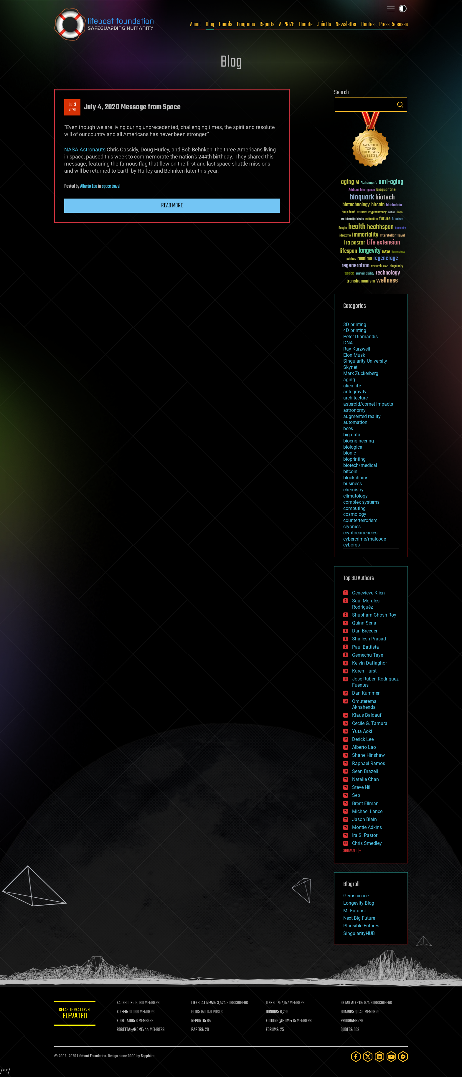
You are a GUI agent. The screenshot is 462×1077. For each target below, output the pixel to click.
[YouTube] (391, 1056)
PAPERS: (197, 1030)
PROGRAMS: (350, 1021)
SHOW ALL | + (352, 851)
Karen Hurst (364, 671)
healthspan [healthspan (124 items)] (380, 227)
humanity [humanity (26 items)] (400, 228)
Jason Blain (364, 819)
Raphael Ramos (368, 763)
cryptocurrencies (360, 533)
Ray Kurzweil (356, 349)
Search (400, 105)
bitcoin (350, 471)
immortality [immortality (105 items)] (365, 234)
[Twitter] (367, 1056)
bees (348, 428)
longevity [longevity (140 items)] (370, 251)
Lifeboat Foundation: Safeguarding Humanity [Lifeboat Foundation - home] (104, 24)
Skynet (350, 367)
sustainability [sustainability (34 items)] (365, 274)
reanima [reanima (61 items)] (364, 258)
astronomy (354, 410)
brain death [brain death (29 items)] (348, 212)
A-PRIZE (286, 24)
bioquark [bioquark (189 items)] (362, 197)
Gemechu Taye (367, 655)
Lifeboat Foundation (91, 1056)
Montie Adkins (367, 827)
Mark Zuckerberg (360, 373)
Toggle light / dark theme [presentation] (403, 8)
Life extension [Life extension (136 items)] (383, 243)
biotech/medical (360, 465)
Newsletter (346, 24)
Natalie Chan (365, 779)
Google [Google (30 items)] (343, 228)
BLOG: (195, 1012)
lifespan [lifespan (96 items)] (348, 251)
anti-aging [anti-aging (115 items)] (391, 182)
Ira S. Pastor (364, 835)
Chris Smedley (367, 843)
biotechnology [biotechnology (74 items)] (356, 205)
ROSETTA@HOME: (130, 1030)
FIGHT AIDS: (126, 1021)
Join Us (324, 24)
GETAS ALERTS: (352, 1003)
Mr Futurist (354, 911)
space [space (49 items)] (349, 273)
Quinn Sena (364, 623)
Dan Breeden (365, 631)
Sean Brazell (365, 771)
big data (351, 434)
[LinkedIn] (379, 1056)
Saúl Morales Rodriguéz (366, 604)
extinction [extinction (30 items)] (371, 219)
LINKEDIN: (273, 1003)
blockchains (355, 477)
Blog (210, 24)
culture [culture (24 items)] (391, 212)
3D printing (354, 324)
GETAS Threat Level (75, 1014)
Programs (246, 24)
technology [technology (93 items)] (388, 273)
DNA (348, 343)
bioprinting (354, 459)
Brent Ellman (365, 803)
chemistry (353, 490)
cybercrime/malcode (364, 539)
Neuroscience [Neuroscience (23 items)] (398, 252)
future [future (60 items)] (384, 219)
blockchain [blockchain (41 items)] (394, 205)
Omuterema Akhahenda (364, 704)
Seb (356, 795)
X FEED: (122, 1012)
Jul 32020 (72, 107)
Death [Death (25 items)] (399, 212)
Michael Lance (367, 811)
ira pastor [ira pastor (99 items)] (354, 242)
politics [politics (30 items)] (351, 259)
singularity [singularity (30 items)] (396, 266)
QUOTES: (347, 1030)
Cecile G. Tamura (369, 723)
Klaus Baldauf (367, 715)
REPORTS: (198, 1021)
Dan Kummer (366, 693)
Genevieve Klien (368, 593)
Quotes (367, 24)
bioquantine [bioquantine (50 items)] (386, 189)
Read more (172, 206)
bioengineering (358, 441)
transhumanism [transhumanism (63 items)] (360, 281)
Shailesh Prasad (369, 639)
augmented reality (362, 416)
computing (354, 508)
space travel (111, 186)
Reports (267, 24)
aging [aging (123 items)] (347, 182)
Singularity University (365, 361)
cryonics (352, 526)
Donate (306, 24)
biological (353, 447)
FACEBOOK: (125, 1003)
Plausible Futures (361, 926)
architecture (355, 398)
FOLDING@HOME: (279, 1021)
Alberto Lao (88, 186)
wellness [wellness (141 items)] (387, 281)
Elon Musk (354, 355)
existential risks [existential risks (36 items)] (352, 219)
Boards (225, 24)
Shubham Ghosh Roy (374, 615)
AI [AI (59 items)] (357, 183)
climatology (355, 496)
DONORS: (272, 1012)
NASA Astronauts (84, 149)
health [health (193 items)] (357, 227)
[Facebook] (356, 1056)
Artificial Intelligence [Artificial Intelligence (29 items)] (362, 190)
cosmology (354, 514)
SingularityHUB (359, 933)
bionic (349, 453)
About (195, 24)
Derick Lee (363, 739)
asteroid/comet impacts (368, 404)
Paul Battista (365, 647)
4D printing (354, 330)
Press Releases (393, 24)
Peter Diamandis (360, 336)
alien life (352, 386)
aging (349, 379)
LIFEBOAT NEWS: (203, 1003)
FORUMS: (273, 1030)
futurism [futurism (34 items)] (397, 219)
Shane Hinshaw (368, 755)
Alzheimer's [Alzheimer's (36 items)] (369, 183)
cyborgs (351, 545)
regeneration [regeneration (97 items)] (355, 265)
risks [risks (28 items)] (385, 266)
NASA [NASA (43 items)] (386, 252)
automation (355, 422)
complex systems (361, 502)
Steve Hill (362, 787)
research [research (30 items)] (376, 266)
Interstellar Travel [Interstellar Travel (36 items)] (392, 236)
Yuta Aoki (362, 731)
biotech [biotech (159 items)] (385, 197)
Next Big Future (359, 918)
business (352, 483)
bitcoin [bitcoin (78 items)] (378, 205)
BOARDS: (347, 1012)
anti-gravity (355, 391)
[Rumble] (403, 1056)
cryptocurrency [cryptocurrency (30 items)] (377, 212)
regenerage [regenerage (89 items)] (385, 258)
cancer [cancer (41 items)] (362, 212)
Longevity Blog (358, 903)
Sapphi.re (147, 1056)
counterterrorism (360, 520)
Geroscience (356, 895)
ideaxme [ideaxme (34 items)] (345, 236)
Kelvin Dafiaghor (369, 663)
